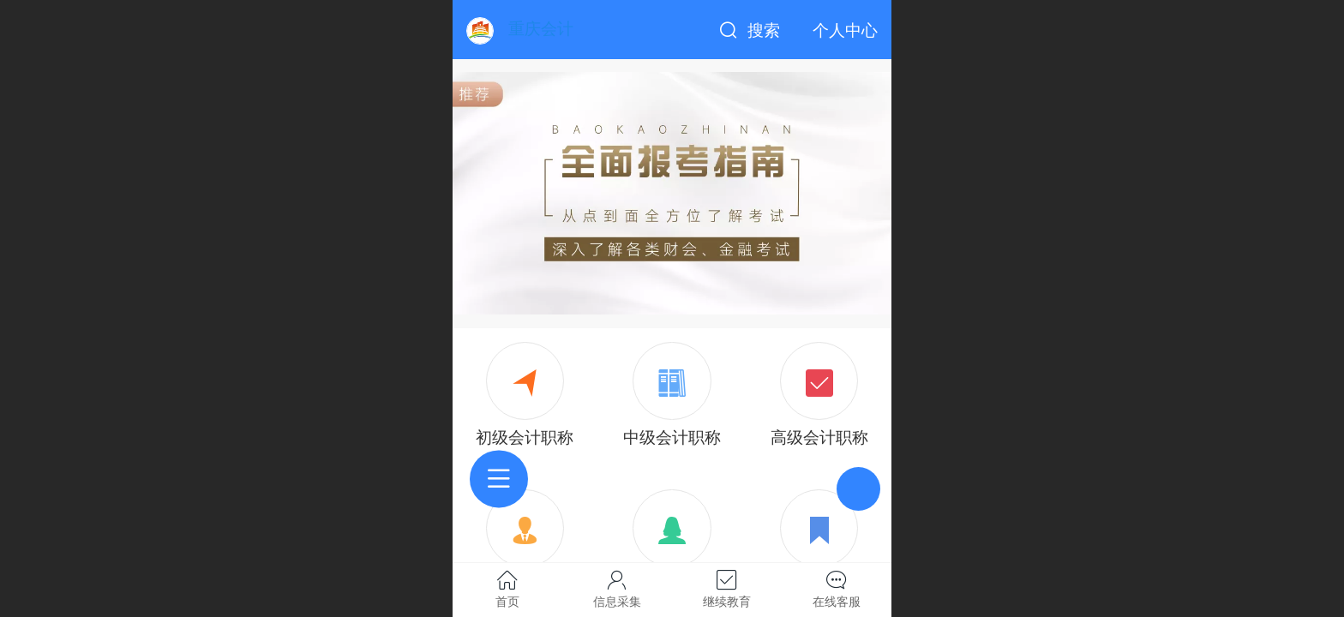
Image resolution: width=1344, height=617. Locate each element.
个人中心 (845, 30)
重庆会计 (540, 29)
